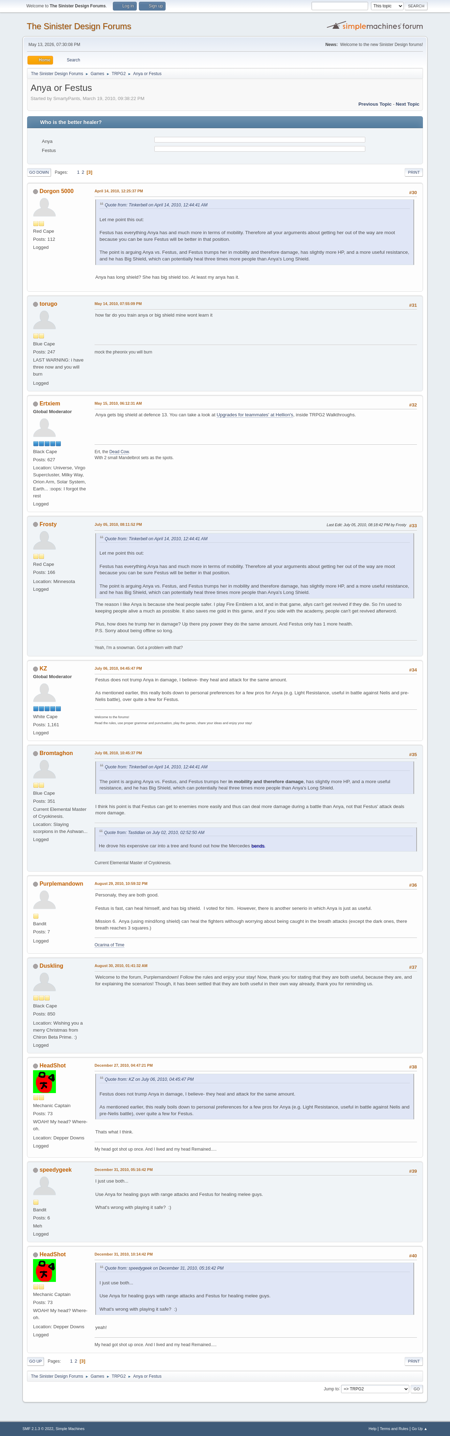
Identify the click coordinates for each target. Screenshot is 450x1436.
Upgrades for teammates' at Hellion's (255, 414)
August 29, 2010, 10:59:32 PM (121, 883)
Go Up (35, 1361)
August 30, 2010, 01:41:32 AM (121, 966)
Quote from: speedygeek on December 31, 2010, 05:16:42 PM (164, 1268)
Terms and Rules (394, 1429)
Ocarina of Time (109, 944)
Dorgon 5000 (56, 191)
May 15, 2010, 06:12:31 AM (118, 403)
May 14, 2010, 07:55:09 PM (118, 304)
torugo (48, 304)
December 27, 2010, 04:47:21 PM (124, 1065)
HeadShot (52, 1065)
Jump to (331, 1388)
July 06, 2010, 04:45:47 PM (118, 668)
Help (373, 1429)
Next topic (407, 104)
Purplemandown (61, 884)
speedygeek (55, 1170)
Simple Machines (70, 1429)
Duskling (51, 966)
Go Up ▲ (420, 1429)
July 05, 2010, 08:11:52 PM (118, 524)
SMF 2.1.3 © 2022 (37, 1429)
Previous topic (375, 104)
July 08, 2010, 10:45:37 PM (118, 753)
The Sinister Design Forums (79, 26)
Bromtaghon (56, 753)
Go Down (39, 172)
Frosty (48, 524)
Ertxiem (49, 403)
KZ (43, 668)
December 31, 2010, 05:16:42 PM (124, 1169)
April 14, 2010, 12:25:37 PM (119, 191)
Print (414, 172)
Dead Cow (119, 451)
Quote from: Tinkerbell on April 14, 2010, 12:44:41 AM (156, 205)
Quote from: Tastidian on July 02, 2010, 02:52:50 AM (154, 832)
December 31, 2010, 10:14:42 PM (124, 1254)
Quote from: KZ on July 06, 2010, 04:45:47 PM (149, 1079)
